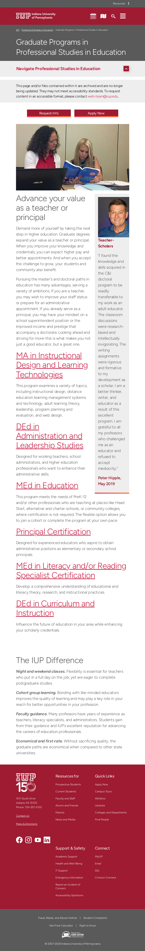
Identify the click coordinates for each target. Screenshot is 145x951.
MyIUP (99, 856)
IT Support (61, 870)
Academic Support (66, 856)
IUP (17, 29)
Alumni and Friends (66, 805)
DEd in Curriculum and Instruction (55, 608)
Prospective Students (68, 784)
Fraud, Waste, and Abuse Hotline (57, 917)
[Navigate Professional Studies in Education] (73, 69)
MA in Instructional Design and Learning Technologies (52, 364)
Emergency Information (69, 877)
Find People (102, 819)
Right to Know (87, 925)
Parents (59, 812)
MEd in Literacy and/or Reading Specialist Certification (71, 570)
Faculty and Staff (65, 798)
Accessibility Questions (69, 895)
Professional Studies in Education (37, 29)
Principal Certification (53, 532)
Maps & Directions (27, 823)
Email (98, 863)
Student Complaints (95, 917)
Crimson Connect (105, 877)
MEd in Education (47, 485)
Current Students (65, 791)
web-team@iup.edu (103, 96)
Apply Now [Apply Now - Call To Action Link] (96, 113)
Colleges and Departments (111, 812)
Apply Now (101, 784)
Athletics (100, 798)
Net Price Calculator (61, 925)
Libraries (100, 805)
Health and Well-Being (68, 863)
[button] (123, 15)
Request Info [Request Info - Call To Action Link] (49, 113)
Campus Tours (103, 791)
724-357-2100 (33, 807)
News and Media (65, 819)
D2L (97, 870)
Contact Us (22, 815)
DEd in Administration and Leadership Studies (50, 435)
